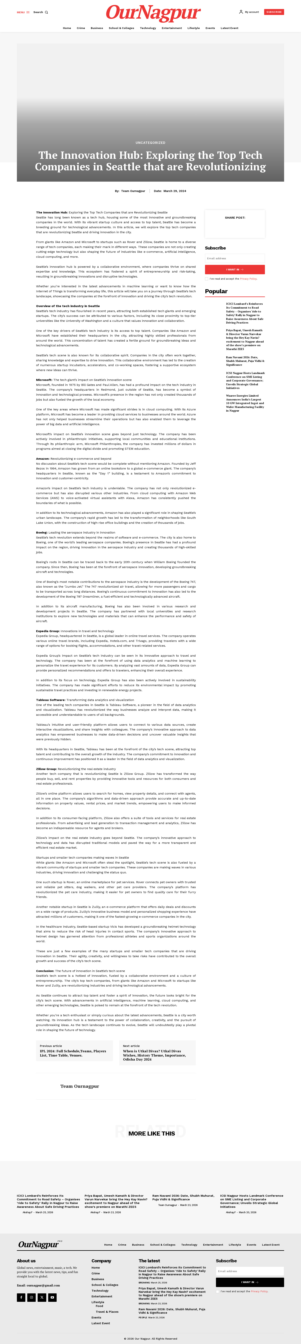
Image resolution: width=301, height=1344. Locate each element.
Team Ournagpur (133, 191)
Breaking (144, 1282)
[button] (41, 12)
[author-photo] (19, 1212)
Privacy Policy (248, 278)
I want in (235, 269)
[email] (235, 258)
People (143, 1317)
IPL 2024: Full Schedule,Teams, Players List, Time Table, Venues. (73, 1053)
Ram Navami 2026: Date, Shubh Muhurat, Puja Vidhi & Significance (245, 360)
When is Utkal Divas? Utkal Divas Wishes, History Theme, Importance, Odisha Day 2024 (154, 1055)
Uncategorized (150, 142)
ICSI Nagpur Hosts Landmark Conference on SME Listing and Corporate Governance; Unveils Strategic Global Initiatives (245, 380)
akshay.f (27, 1212)
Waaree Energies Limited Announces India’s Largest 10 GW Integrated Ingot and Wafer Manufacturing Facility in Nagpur (245, 403)
